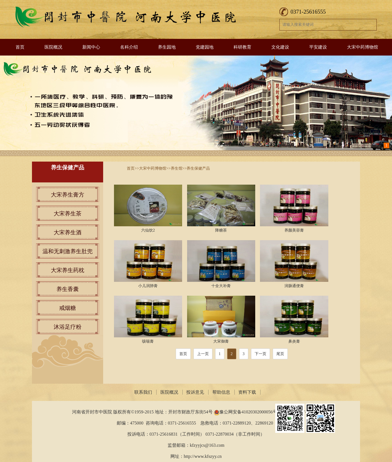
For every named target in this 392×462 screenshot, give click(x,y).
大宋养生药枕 (67, 270)
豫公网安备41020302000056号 (248, 412)
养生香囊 (67, 289)
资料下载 (247, 392)
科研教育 (242, 47)
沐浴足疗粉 (67, 327)
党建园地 (205, 47)
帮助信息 (221, 392)
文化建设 (280, 47)
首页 (20, 47)
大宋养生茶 (67, 213)
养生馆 (176, 168)
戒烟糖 (67, 308)
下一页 (260, 354)
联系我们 (143, 392)
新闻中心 (91, 47)
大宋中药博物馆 (362, 47)
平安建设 (318, 47)
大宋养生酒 (67, 232)
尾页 (280, 354)
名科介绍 (129, 47)
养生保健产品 (198, 168)
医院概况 (53, 47)
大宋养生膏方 (67, 195)
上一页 (203, 354)
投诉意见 (195, 392)
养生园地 (167, 47)
